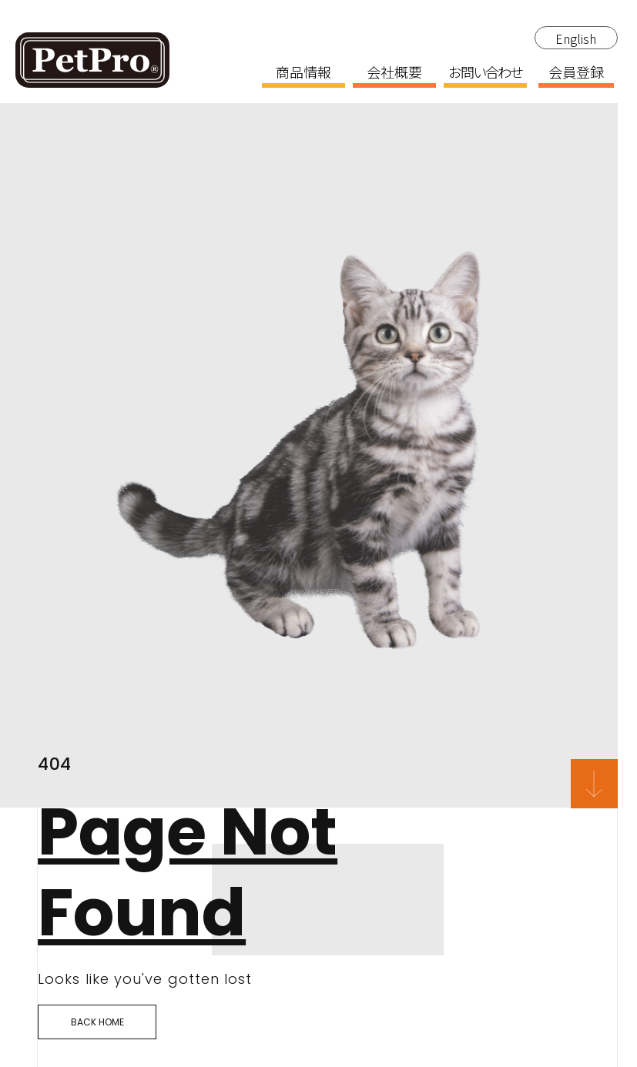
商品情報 (303, 73)
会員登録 (576, 73)
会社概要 (394, 73)
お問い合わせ (485, 73)
